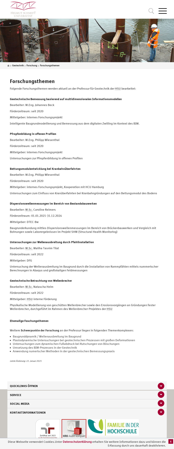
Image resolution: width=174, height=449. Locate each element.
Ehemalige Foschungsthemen (29, 321)
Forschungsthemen (32, 81)
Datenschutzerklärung (77, 441)
